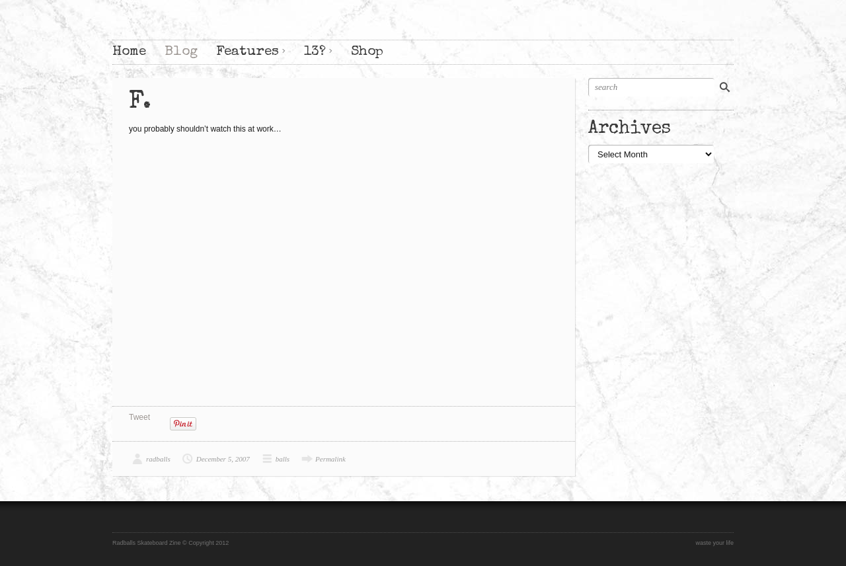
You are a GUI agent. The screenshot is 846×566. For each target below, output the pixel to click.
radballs (158, 459)
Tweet (139, 417)
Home (129, 52)
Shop (367, 52)
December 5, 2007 (223, 459)
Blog (181, 52)
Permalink (330, 459)
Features (247, 52)
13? (315, 52)
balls (282, 459)
